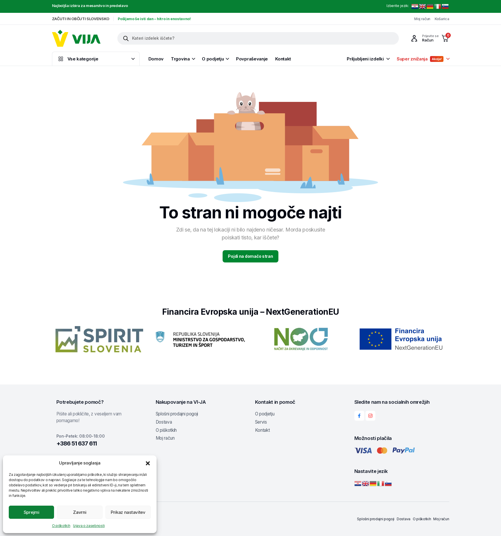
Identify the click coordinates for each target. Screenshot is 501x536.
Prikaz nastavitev (128, 512)
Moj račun (422, 19)
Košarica (442, 19)
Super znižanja (420, 59)
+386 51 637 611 (76, 443)
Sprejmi (31, 512)
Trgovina (180, 59)
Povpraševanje (252, 59)
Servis (261, 422)
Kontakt (283, 59)
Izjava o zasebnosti (89, 525)
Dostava (164, 422)
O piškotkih (61, 525)
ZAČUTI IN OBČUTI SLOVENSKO (81, 19)
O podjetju (213, 59)
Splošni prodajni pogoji (177, 414)
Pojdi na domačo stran (250, 256)
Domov (156, 59)
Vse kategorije (77, 59)
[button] (148, 463)
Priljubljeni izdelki (365, 59)
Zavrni (79, 512)
